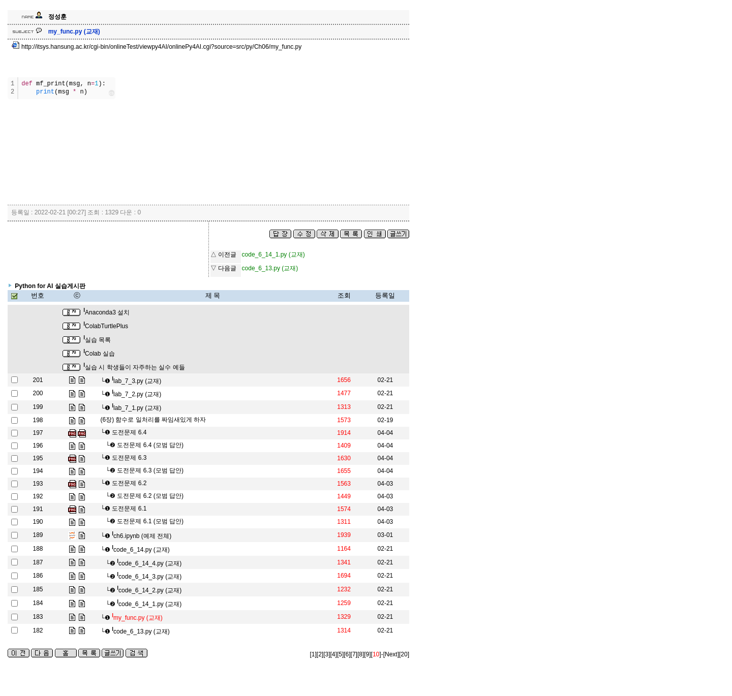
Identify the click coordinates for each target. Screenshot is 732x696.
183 (38, 616)
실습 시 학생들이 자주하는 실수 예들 (134, 367)
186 (38, 575)
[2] (320, 654)
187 (38, 562)
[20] (404, 654)
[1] (313, 654)
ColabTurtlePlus (105, 326)
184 (38, 603)
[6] (347, 654)
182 (38, 630)
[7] (354, 654)
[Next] (391, 654)
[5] (340, 654)
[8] (360, 654)
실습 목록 (97, 339)
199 (38, 406)
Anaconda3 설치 (106, 312)
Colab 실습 (98, 353)
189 (38, 535)
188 (38, 548)
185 (38, 589)
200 (38, 393)
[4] (333, 654)
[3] (326, 654)
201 (38, 380)
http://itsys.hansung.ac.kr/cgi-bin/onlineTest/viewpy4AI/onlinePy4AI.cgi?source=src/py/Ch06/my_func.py (157, 46)
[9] (367, 654)
